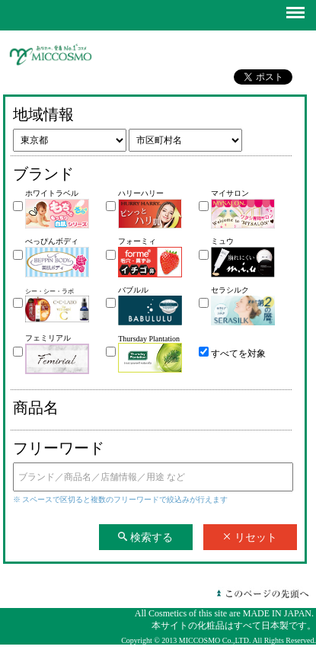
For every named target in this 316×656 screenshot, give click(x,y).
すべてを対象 (238, 353)
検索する (145, 537)
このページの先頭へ (262, 593)
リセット (249, 537)
